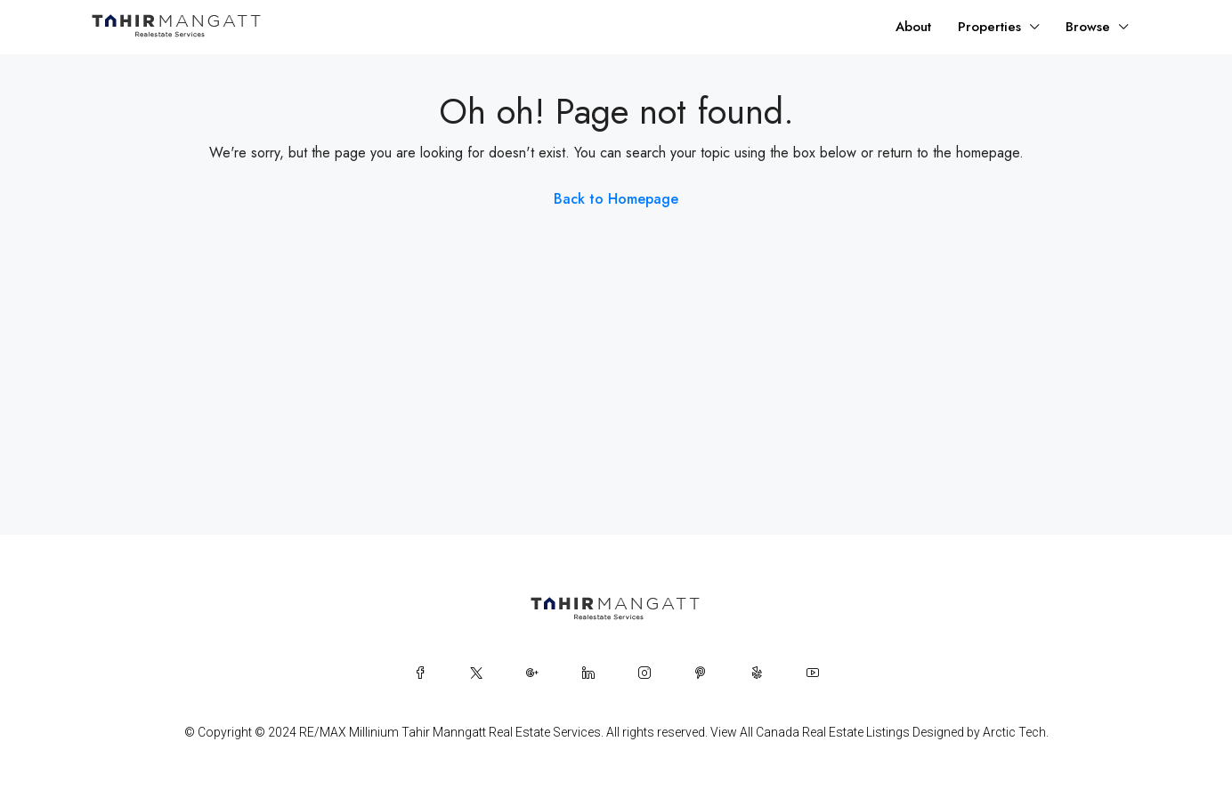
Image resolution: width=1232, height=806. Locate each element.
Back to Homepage (616, 199)
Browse (1088, 26)
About (913, 26)
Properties (989, 26)
